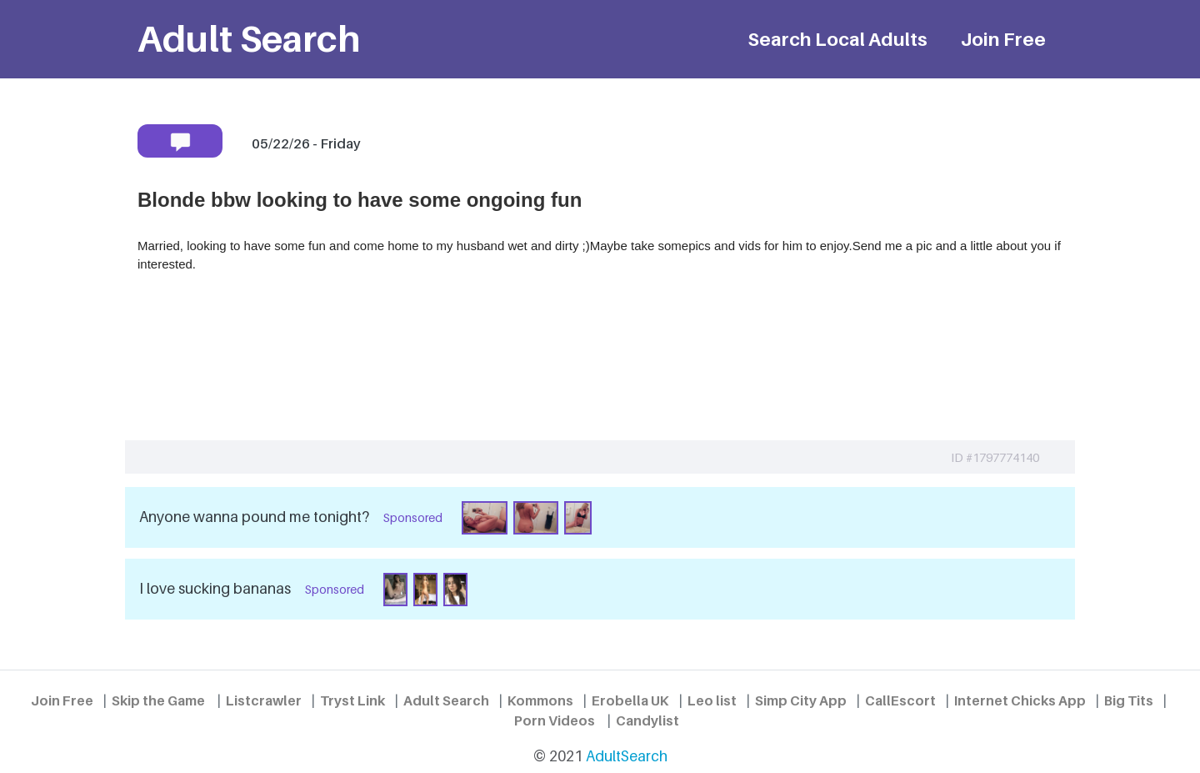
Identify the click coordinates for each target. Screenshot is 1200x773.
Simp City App (801, 700)
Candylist (647, 720)
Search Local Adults (838, 39)
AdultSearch (627, 756)
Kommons (540, 700)
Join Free (1003, 39)
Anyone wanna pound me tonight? (254, 516)
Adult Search (446, 700)
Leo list (712, 700)
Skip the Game (158, 700)
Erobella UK (630, 700)
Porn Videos (554, 720)
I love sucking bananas (215, 588)
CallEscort (900, 700)
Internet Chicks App (1020, 700)
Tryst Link (352, 700)
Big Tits (1128, 700)
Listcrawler (264, 700)
